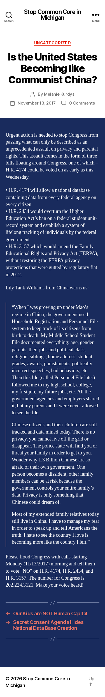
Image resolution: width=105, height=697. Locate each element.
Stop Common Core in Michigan (52, 15)
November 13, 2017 (37, 103)
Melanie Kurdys (59, 94)
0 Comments (82, 103)
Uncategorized (52, 42)
